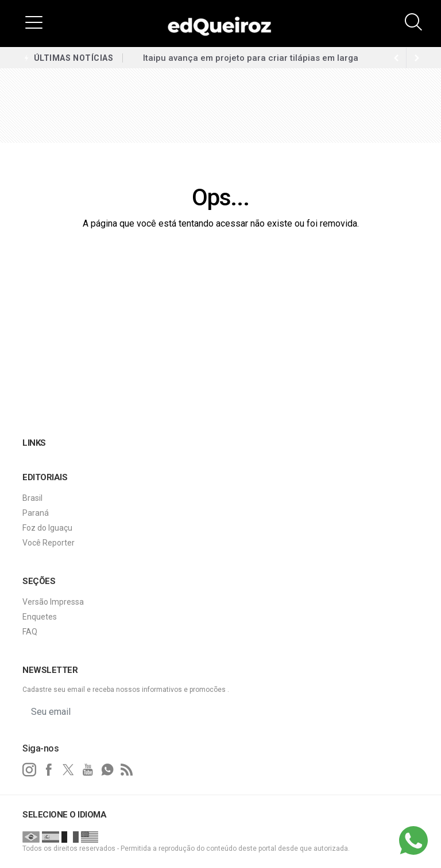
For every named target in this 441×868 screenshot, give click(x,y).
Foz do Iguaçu (47, 527)
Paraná (35, 512)
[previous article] (417, 58)
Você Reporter (48, 542)
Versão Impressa (53, 601)
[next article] (396, 58)
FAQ (29, 631)
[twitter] (68, 770)
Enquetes (39, 616)
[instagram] (29, 770)
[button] (33, 21)
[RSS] (127, 770)
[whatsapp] (107, 770)
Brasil (32, 498)
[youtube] (88, 770)
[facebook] (49, 770)
